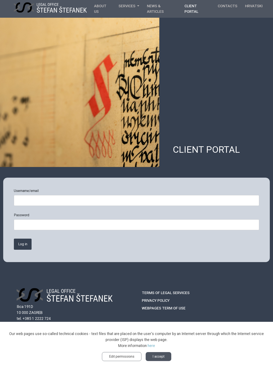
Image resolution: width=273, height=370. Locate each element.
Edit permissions (121, 356)
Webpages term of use (164, 308)
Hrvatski (254, 6)
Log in (22, 244)
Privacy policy (156, 300)
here (151, 346)
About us (100, 9)
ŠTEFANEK (50, 9)
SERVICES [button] (127, 6)
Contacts (227, 6)
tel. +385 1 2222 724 (34, 318)
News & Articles (155, 9)
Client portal (191, 9)
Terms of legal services (166, 293)
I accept (158, 356)
